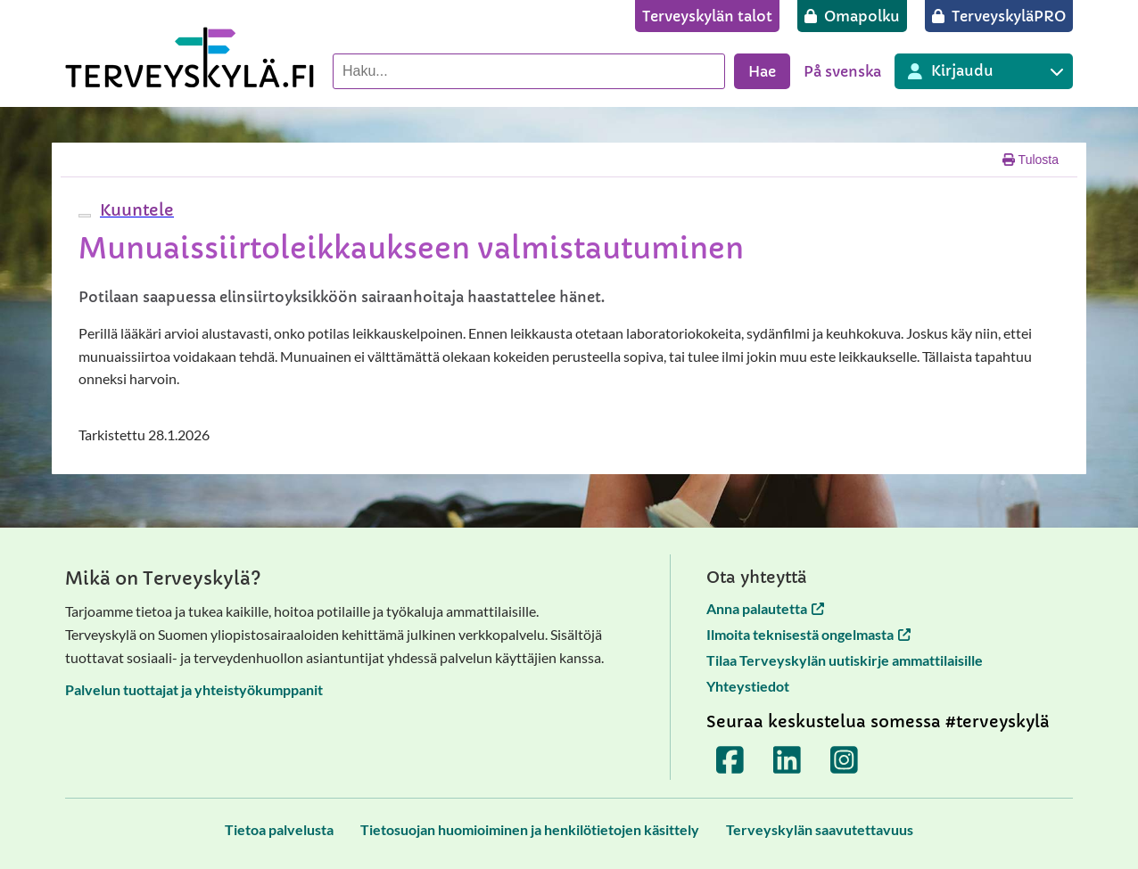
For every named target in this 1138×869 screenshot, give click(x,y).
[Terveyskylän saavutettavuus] (819, 829)
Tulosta (1030, 159)
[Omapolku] (852, 16)
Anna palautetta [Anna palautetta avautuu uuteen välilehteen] (765, 608)
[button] (134, 209)
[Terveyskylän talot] (707, 16)
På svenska (842, 71)
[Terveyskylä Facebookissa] (730, 760)
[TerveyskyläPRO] (999, 16)
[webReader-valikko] (84, 215)
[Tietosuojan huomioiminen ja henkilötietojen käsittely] (529, 829)
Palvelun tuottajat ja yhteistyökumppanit (194, 689)
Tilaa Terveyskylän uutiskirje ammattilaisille (844, 660)
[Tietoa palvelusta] (279, 829)
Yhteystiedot (747, 685)
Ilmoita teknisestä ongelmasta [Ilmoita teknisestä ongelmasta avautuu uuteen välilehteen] (808, 634)
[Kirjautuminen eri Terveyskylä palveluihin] (984, 71)
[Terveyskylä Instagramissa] (844, 760)
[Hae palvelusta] (529, 71)
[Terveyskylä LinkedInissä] (787, 760)
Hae (762, 71)
